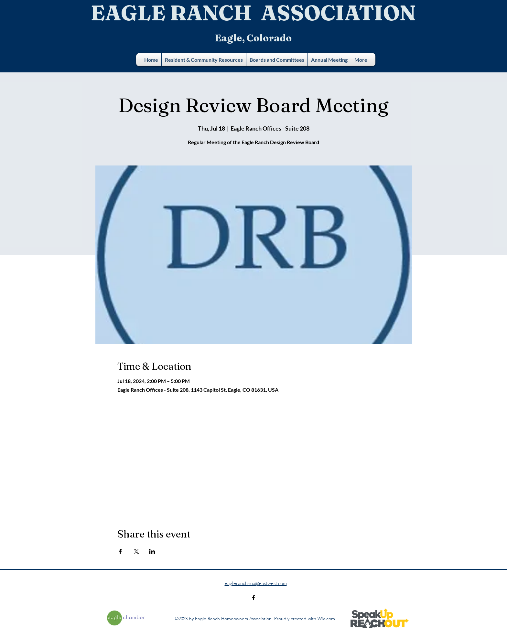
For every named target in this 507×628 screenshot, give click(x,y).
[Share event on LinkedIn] (152, 551)
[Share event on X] (136, 551)
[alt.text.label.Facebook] (253, 597)
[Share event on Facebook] (120, 551)
